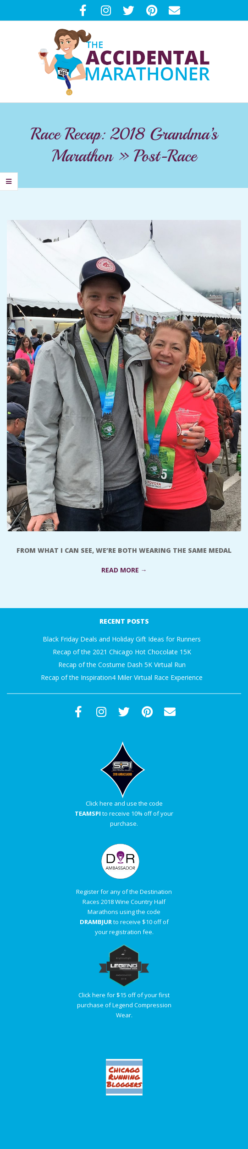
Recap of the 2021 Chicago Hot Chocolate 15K (122, 651)
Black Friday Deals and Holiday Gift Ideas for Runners (122, 639)
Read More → (124, 570)
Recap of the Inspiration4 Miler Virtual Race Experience (122, 677)
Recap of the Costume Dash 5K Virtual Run (122, 664)
